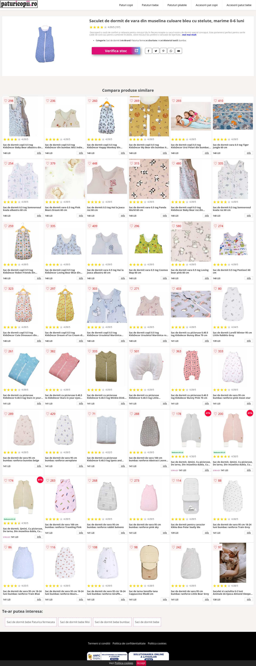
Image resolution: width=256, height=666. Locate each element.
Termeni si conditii (99, 643)
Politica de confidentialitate (129, 643)
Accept (141, 663)
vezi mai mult (189, 34)
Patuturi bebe (150, 5)
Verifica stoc (122, 50)
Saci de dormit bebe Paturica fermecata (31, 622)
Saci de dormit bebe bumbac (112, 622)
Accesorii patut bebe (239, 5)
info (39, 152)
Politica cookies (157, 643)
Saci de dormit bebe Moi (75, 622)
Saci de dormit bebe (147, 622)
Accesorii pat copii (207, 5)
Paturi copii (126, 5)
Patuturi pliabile (177, 5)
